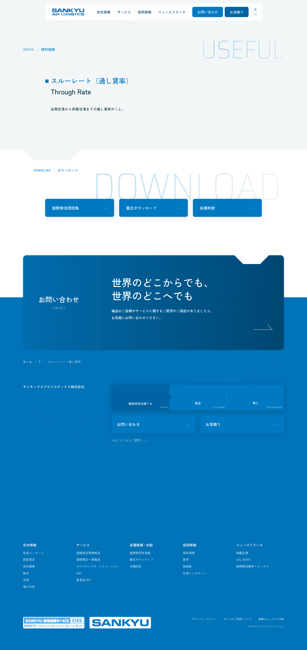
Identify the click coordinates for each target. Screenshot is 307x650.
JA (255, 9)
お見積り (236, 12)
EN (255, 14)
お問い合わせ (207, 12)
